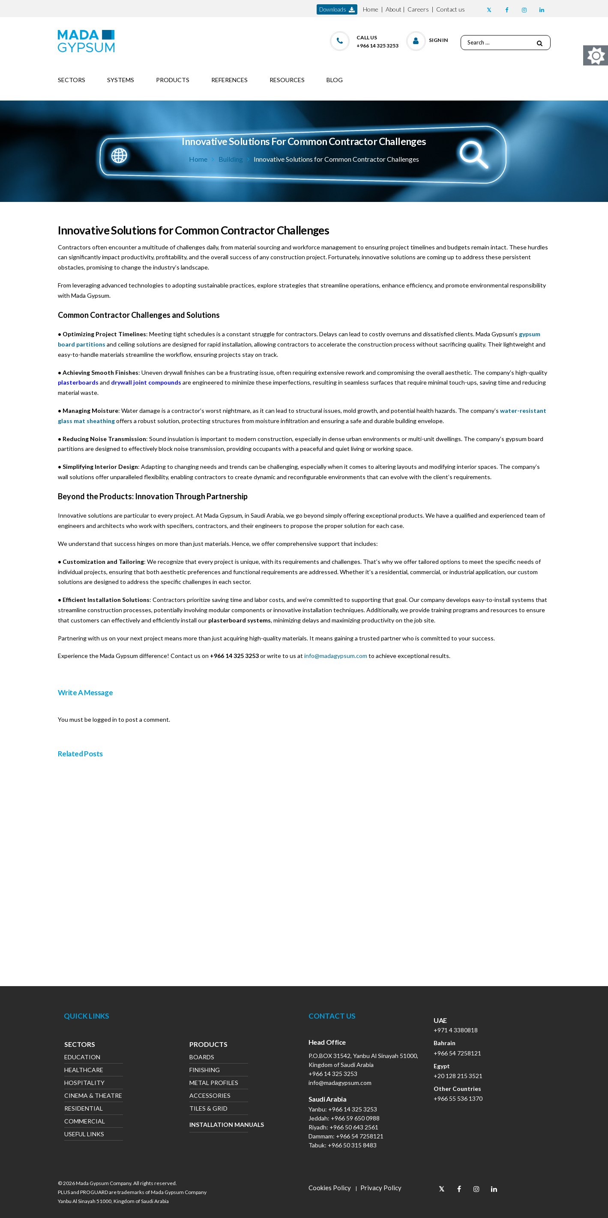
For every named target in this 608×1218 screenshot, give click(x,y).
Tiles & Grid (208, 1109)
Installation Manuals (218, 1124)
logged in (105, 719)
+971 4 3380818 (456, 1030)
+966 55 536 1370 (458, 1098)
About (393, 9)
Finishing (204, 1070)
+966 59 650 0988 (355, 1118)
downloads (337, 9)
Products (208, 1045)
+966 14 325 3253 (332, 1073)
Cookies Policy (329, 1187)
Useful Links (84, 1135)
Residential (83, 1109)
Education (82, 1058)
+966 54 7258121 (359, 1136)
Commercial (84, 1122)
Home (370, 9)
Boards (201, 1058)
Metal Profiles (213, 1083)
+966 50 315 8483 (352, 1145)
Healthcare (83, 1070)
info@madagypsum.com (335, 655)
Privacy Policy (380, 1187)
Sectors (79, 1045)
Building (231, 159)
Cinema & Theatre (93, 1096)
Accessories (210, 1096)
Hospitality (84, 1083)
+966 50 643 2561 (353, 1127)
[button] (427, 39)
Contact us (450, 9)
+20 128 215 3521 (458, 1075)
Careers (418, 9)
